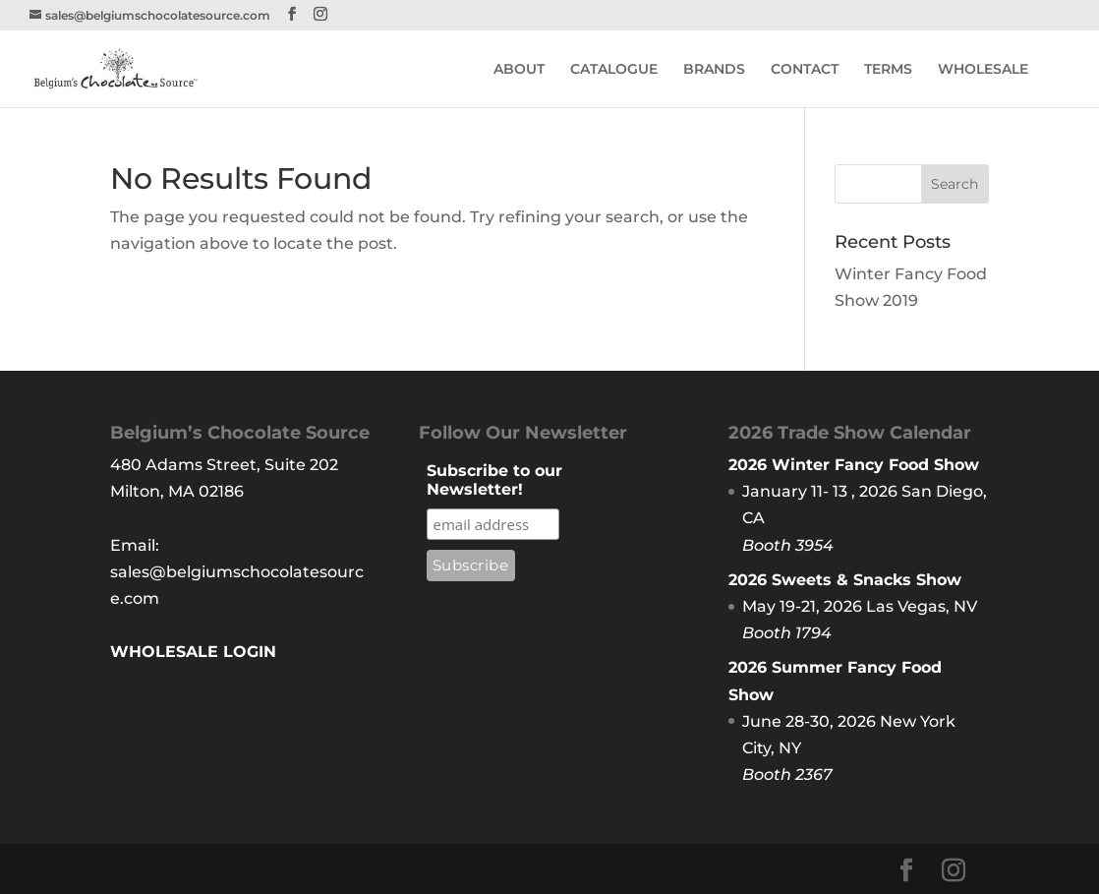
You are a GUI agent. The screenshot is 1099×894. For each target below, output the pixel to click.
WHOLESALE (983, 70)
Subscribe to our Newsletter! (494, 480)
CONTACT (805, 70)
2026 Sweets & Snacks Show (844, 579)
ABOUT (519, 70)
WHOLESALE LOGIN (193, 651)
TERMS (888, 70)
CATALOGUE (614, 70)
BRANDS (714, 70)
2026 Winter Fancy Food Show (853, 464)
